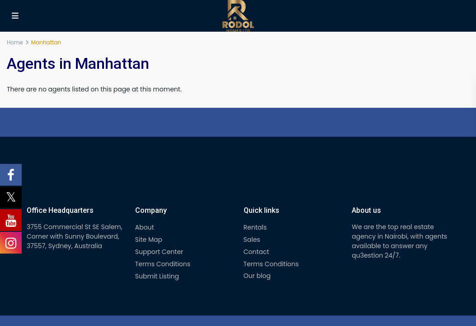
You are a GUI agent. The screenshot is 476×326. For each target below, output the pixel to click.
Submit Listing (157, 276)
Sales (252, 239)
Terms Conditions (162, 263)
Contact (256, 251)
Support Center (159, 251)
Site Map (148, 239)
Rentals (255, 227)
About (144, 227)
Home (15, 42)
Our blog (257, 275)
